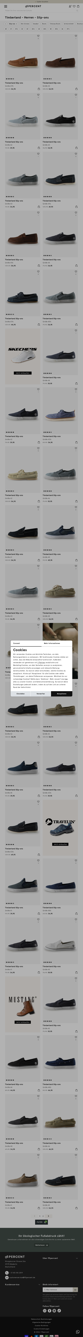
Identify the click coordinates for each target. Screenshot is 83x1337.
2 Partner (41, 663)
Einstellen (21, 694)
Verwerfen (41, 694)
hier (66, 679)
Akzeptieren (61, 694)
